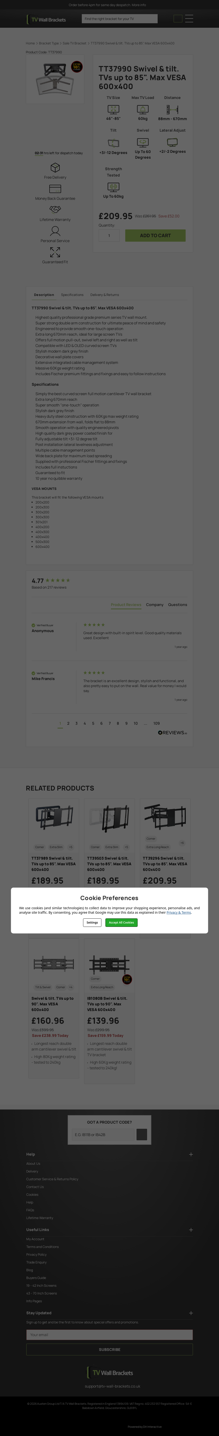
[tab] (126, 605)
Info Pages (34, 1301)
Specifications (72, 294)
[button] (60, 724)
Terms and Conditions (42, 1246)
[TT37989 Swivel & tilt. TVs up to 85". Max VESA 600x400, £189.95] (54, 868)
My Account (35, 1239)
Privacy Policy (36, 1254)
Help (29, 1202)
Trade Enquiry (36, 1262)
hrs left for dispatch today (55, 153)
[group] (56, 580)
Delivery (32, 1171)
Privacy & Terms (179, 912)
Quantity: (107, 225)
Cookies (32, 1194)
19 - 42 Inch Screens (41, 1285)
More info (141, 5)
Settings (92, 923)
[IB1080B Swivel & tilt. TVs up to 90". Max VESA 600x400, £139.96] (109, 1011)
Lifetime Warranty (39, 1218)
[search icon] (152, 18)
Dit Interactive (152, 1427)
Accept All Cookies (121, 923)
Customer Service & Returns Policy (52, 1179)
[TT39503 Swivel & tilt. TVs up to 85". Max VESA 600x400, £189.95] (109, 865)
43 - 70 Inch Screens (41, 1293)
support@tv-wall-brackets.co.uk (109, 1386)
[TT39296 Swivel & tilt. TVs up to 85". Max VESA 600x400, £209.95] (165, 868)
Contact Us (35, 1186)
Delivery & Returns (104, 294)
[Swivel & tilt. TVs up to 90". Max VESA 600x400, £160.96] (54, 1008)
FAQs (30, 1210)
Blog (29, 1270)
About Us (33, 1163)
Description (44, 294)
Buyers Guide (36, 1277)
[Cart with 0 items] (178, 18)
